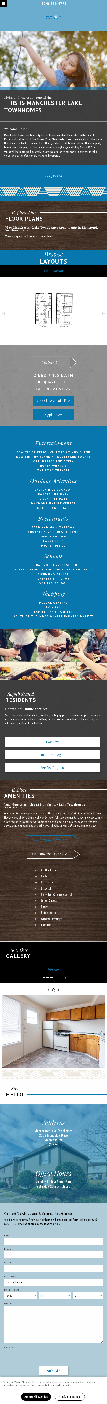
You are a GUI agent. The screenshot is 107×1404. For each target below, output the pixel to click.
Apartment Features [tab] (50, 839)
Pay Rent (52, 742)
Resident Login (52, 754)
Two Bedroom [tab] (53, 271)
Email (7, 1249)
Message (9, 1303)
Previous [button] (3, 313)
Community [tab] (53, 977)
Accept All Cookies (36, 1396)
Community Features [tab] (50, 853)
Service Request (52, 767)
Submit (53, 1370)
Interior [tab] (53, 969)
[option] (53, 60)
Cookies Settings (69, 1396)
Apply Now (53, 414)
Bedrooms (10, 1276)
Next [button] (103, 313)
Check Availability (53, 400)
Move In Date (11, 1290)
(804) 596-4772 (53, 3)
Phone (8, 1262)
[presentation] (24, 1355)
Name (7, 1235)
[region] (53, 1390)
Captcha (9, 1347)
